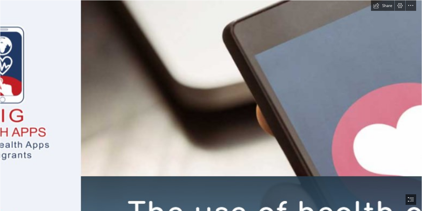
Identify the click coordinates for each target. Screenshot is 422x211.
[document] (211, 105)
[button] (382, 5)
